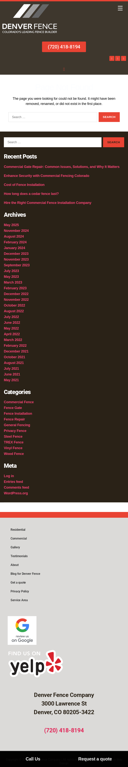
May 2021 (11, 380)
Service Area (19, 600)
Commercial (19, 538)
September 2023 (17, 265)
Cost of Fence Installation (24, 185)
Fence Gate (13, 408)
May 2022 (11, 328)
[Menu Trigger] (120, 8)
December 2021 (16, 351)
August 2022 (14, 311)
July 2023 (11, 271)
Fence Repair (14, 419)
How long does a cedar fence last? (31, 194)
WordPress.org (16, 493)
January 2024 (14, 248)
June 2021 (12, 374)
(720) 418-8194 (64, 730)
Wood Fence (14, 454)
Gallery (15, 547)
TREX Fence (13, 442)
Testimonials (19, 556)
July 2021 (11, 368)
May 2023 (11, 277)
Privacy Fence (15, 431)
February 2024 (15, 242)
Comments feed (16, 487)
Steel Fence (13, 436)
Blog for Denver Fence (25, 574)
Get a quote (18, 582)
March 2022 (13, 340)
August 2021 (14, 363)
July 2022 (11, 317)
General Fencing (17, 425)
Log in (9, 476)
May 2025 (11, 225)
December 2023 (16, 254)
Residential (18, 530)
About (15, 565)
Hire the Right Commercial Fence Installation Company (47, 203)
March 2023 (13, 282)
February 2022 (15, 346)
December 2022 (16, 294)
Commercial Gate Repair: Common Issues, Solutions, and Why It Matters (62, 167)
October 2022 (14, 305)
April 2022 (12, 334)
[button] (64, 69)
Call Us (33, 758)
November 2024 (16, 231)
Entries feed (13, 482)
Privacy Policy (20, 591)
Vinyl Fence (13, 448)
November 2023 (16, 259)
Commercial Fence (19, 402)
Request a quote (95, 758)
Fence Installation (18, 413)
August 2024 (14, 236)
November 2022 (16, 300)
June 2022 (12, 323)
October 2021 (14, 357)
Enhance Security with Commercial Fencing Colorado (47, 176)
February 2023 (15, 288)
